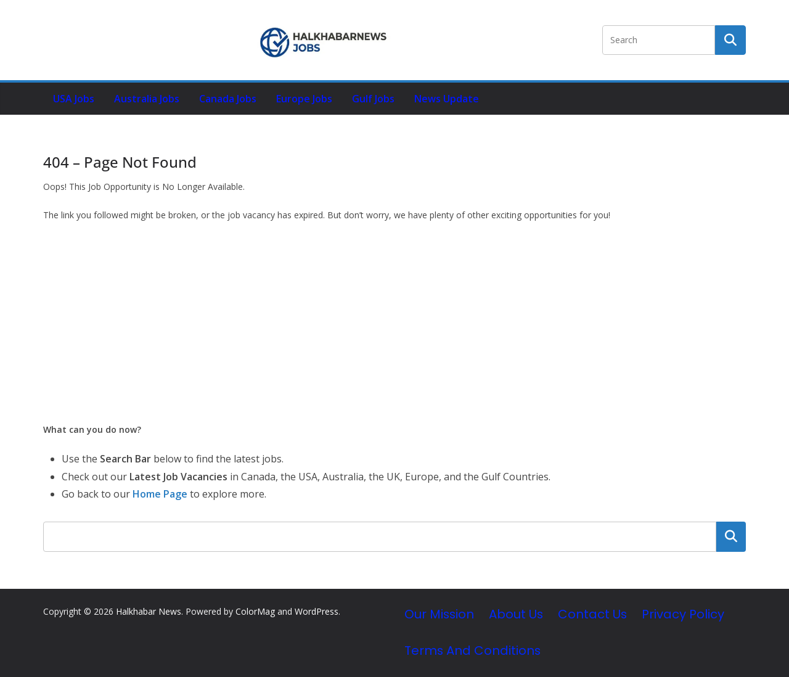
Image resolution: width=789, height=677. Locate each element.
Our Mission (439, 614)
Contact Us (592, 614)
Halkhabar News (148, 611)
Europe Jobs (304, 98)
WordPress (316, 611)
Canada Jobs (227, 98)
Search (731, 536)
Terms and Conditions (472, 650)
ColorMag (255, 611)
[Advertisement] (394, 322)
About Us (516, 614)
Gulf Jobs (373, 98)
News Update (446, 98)
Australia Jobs (146, 98)
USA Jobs (73, 98)
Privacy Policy (683, 614)
